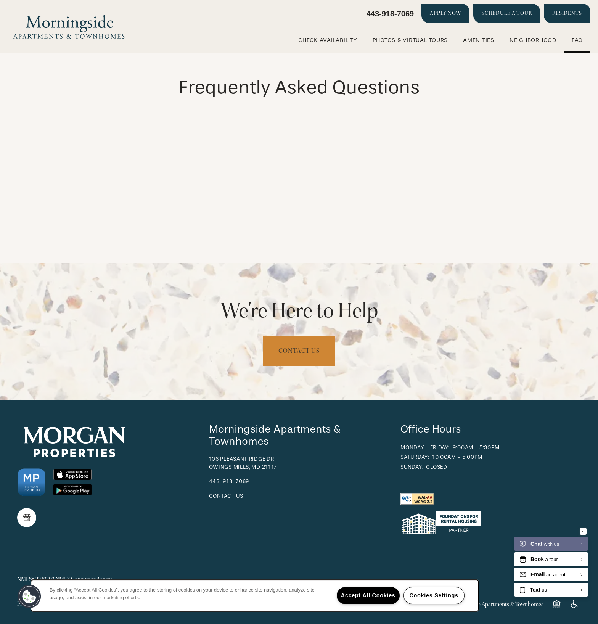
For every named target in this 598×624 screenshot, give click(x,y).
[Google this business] (26, 517)
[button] (445, 13)
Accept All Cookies (368, 595)
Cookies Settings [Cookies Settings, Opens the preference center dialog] (433, 595)
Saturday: (414, 457)
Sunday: (411, 467)
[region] (255, 595)
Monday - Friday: (425, 447)
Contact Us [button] (299, 351)
